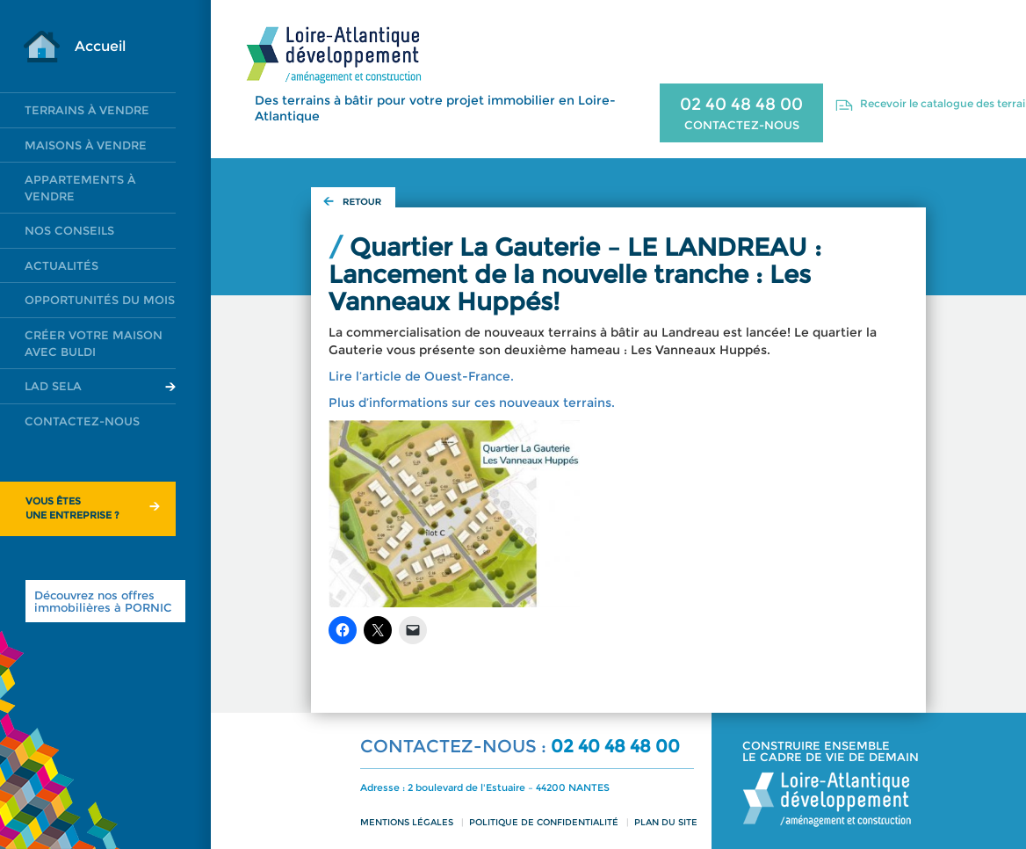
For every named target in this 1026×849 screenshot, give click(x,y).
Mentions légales (406, 822)
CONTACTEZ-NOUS (741, 125)
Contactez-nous (82, 421)
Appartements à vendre (80, 187)
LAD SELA (53, 386)
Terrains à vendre (87, 110)
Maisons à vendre (86, 145)
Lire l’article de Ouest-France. (421, 376)
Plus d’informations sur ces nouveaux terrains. (472, 402)
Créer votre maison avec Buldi (94, 343)
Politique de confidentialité (543, 822)
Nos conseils (69, 230)
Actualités (61, 265)
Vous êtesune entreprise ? (72, 508)
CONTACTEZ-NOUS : (455, 746)
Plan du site (665, 822)
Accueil (100, 46)
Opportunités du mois (100, 300)
